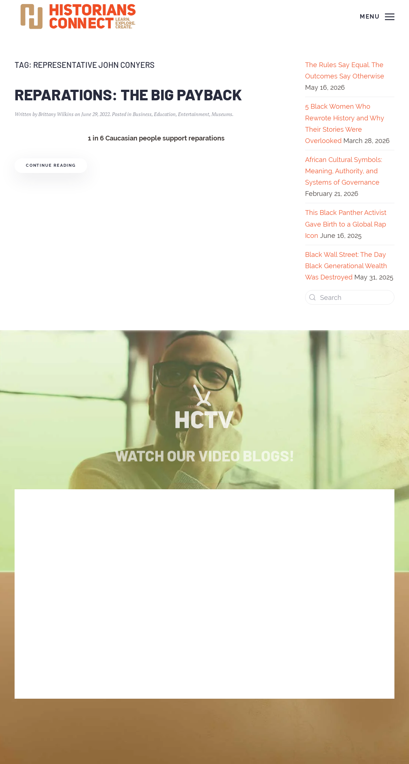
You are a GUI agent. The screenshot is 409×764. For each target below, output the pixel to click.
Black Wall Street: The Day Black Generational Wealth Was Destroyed (346, 266)
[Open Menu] (377, 16)
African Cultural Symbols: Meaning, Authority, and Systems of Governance (343, 171)
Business (142, 114)
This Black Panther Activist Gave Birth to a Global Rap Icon (345, 224)
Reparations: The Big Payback (128, 94)
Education (165, 114)
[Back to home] (79, 17)
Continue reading (51, 165)
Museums (221, 114)
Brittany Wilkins (56, 114)
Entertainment (193, 114)
